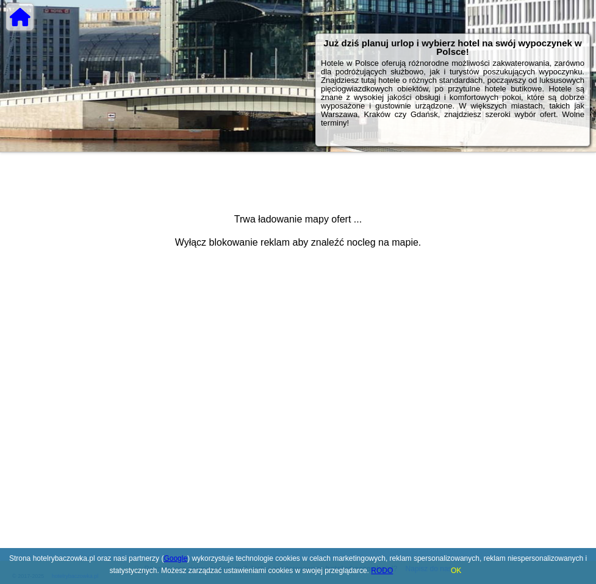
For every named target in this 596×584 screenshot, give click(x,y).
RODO (382, 570)
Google (175, 558)
